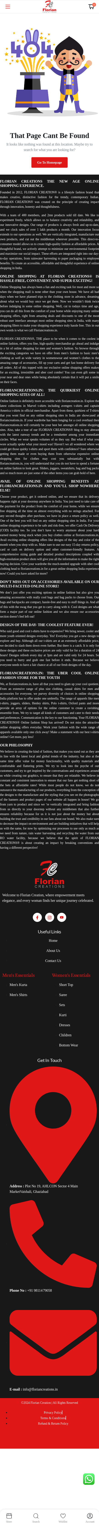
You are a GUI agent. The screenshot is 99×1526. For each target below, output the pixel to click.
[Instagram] (49, 917)
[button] (91, 6)
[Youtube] (61, 917)
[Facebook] (37, 917)
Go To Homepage (49, 162)
